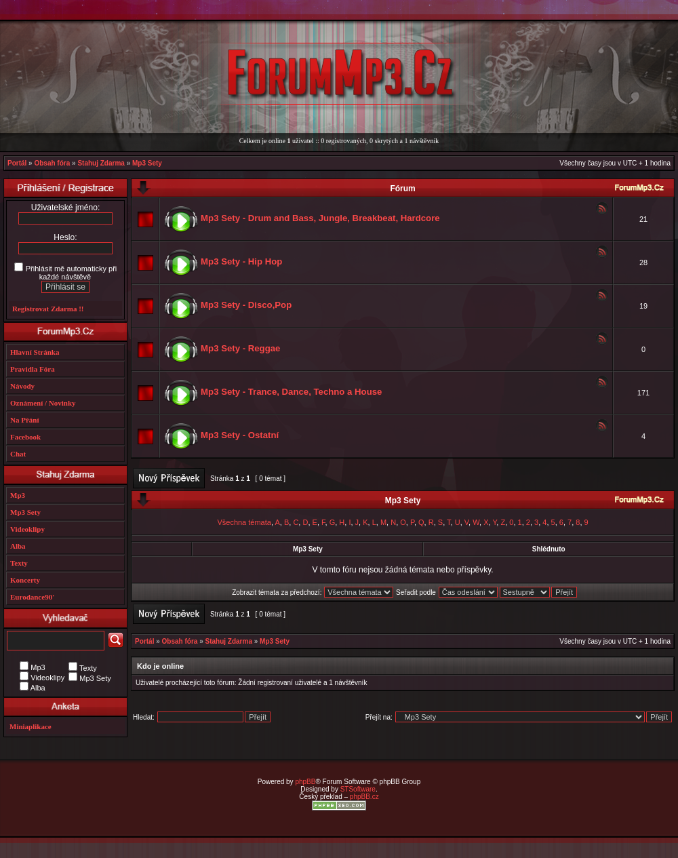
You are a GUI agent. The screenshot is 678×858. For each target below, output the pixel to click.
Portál (16, 163)
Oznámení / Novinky (43, 403)
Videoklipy (27, 529)
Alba (18, 546)
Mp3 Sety (147, 163)
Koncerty (25, 580)
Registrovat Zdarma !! (48, 309)
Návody (22, 386)
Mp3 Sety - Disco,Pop (246, 305)
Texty (19, 563)
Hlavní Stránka (34, 352)
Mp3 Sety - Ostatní (240, 435)
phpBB (305, 781)
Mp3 (17, 495)
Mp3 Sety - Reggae (240, 348)
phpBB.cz (364, 796)
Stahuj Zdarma (100, 163)
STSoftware (358, 789)
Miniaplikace (30, 726)
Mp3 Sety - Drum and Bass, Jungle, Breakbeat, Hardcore (320, 218)
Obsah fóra (52, 163)
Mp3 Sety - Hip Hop (241, 261)
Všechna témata (244, 522)
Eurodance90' (32, 597)
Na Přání (24, 420)
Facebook (25, 437)
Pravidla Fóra (32, 369)
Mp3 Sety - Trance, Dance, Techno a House (291, 392)
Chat (18, 454)
